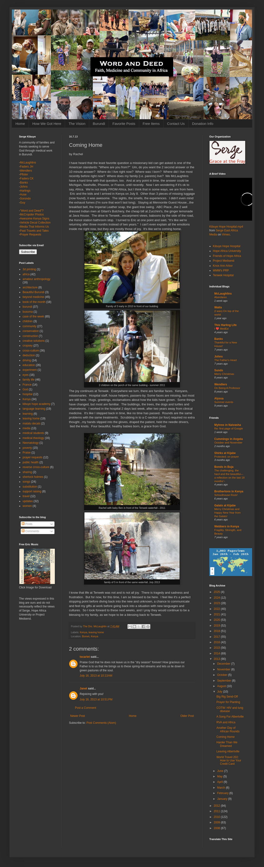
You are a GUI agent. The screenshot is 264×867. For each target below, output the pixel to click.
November (224, 669)
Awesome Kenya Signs (34, 218)
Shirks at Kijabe (225, 453)
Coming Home (225, 737)
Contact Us (176, 124)
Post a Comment (85, 707)
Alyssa (219, 398)
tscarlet (85, 656)
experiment (30, 370)
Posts (27, 524)
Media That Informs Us (34, 226)
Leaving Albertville (228, 751)
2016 (217, 642)
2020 (217, 620)
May (220, 776)
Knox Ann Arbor (223, 265)
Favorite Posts (123, 124)
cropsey (28, 345)
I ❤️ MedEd (221, 328)
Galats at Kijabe (225, 505)
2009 (217, 822)
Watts (218, 307)
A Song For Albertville (230, 716)
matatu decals (31, 423)
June (220, 771)
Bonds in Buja (224, 467)
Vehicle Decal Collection (35, 222)
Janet (83, 688)
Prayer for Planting (228, 702)
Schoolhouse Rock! (226, 495)
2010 (217, 817)
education (29, 365)
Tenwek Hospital (223, 275)
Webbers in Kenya (226, 526)
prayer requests (32, 457)
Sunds (218, 370)
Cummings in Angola (228, 439)
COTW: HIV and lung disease (229, 709)
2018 (217, 631)
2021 (217, 614)
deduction (29, 355)
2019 (217, 625)
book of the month (34, 302)
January (222, 799)
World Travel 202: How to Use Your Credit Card (228, 760)
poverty (27, 447)
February (223, 793)
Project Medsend (223, 260)
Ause (23, 194)
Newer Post (77, 716)
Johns (24, 186)
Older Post (187, 716)
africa (26, 274)
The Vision (76, 124)
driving (27, 360)
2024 (217, 597)
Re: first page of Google (228, 428)
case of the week (33, 316)
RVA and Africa (225, 722)
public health (31, 462)
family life (28, 379)
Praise (27, 452)
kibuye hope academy (36, 404)
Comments (30, 531)
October (222, 675)
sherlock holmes (33, 477)
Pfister (24, 174)
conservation (31, 331)
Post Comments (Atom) (101, 722)
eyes (26, 375)
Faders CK (27, 178)
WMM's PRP (221, 270)
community (29, 326)
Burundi (99, 124)
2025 (217, 592)
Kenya (83, 632)
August (222, 686)
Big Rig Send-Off (227, 696)
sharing (27, 472)
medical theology (33, 438)
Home (20, 124)
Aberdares (220, 297)
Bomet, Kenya (90, 636)
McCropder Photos (32, 214)
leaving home (96, 632)
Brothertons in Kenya (228, 491)
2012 (217, 805)
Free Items (151, 124)
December (224, 663)
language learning (34, 408)
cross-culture (31, 350)
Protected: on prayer (226, 456)
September (224, 680)
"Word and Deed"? (32, 210)
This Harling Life (225, 325)
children (28, 321)
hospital (27, 394)
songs (26, 481)
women (27, 506)
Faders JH (26, 166)
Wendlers (26, 170)
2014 (217, 653)
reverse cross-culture (36, 467)
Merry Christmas (224, 373)
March (221, 787)
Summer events (223, 402)
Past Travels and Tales (34, 230)
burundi (27, 306)
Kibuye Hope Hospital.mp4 (226, 226)
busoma (28, 311)
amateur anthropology (36, 279)
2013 (217, 659)
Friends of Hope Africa (227, 256)
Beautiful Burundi (33, 292)
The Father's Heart (225, 360)
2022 (217, 609)
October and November (228, 442)
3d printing (29, 269)
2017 (217, 636)
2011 (217, 811)
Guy (22, 202)
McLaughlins (28, 162)
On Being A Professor (227, 388)
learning (28, 413)
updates (28, 501)
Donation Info (202, 124)
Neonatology (31, 442)
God (25, 389)
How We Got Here (46, 124)
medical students (33, 433)
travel (26, 496)
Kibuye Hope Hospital (226, 246)
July (220, 691)
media (26, 428)
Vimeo (226, 234)
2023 (217, 603)
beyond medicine (33, 297)
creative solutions (34, 340)
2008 (217, 828)
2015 (217, 647)
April (220, 782)
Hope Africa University (227, 251)
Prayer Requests (30, 234)
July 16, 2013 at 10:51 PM (96, 699)
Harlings (25, 190)
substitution (30, 486)
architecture (30, 287)
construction (30, 336)
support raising (32, 491)
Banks (24, 182)
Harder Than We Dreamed (226, 744)
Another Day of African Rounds (228, 729)
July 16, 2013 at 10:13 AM (96, 675)
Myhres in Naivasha (227, 425)
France (27, 384)
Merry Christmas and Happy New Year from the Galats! (227, 513)
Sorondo (25, 198)
